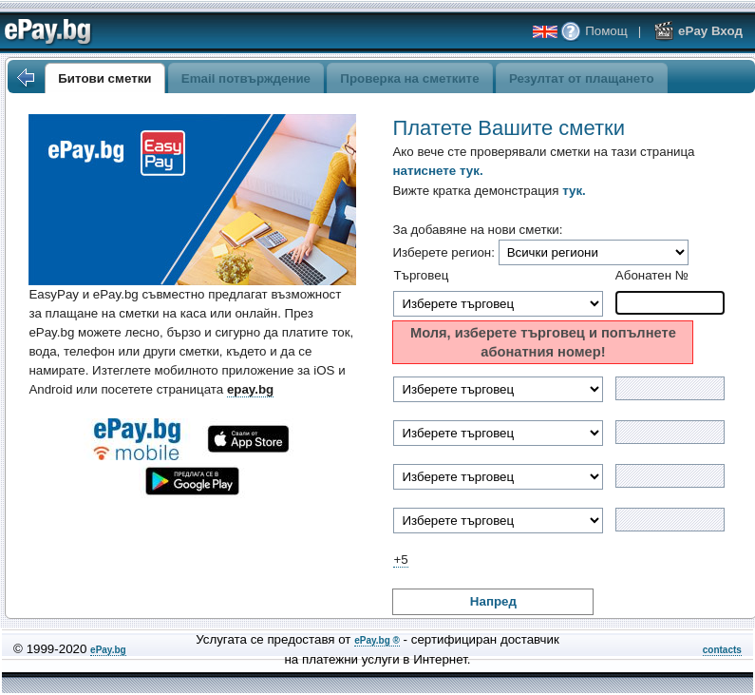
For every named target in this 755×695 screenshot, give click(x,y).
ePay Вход (698, 31)
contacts (722, 650)
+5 (400, 559)
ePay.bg (108, 650)
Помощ (593, 31)
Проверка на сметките (409, 78)
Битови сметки (104, 78)
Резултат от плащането (581, 78)
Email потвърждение (246, 78)
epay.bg (250, 389)
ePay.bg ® (377, 640)
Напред (493, 601)
